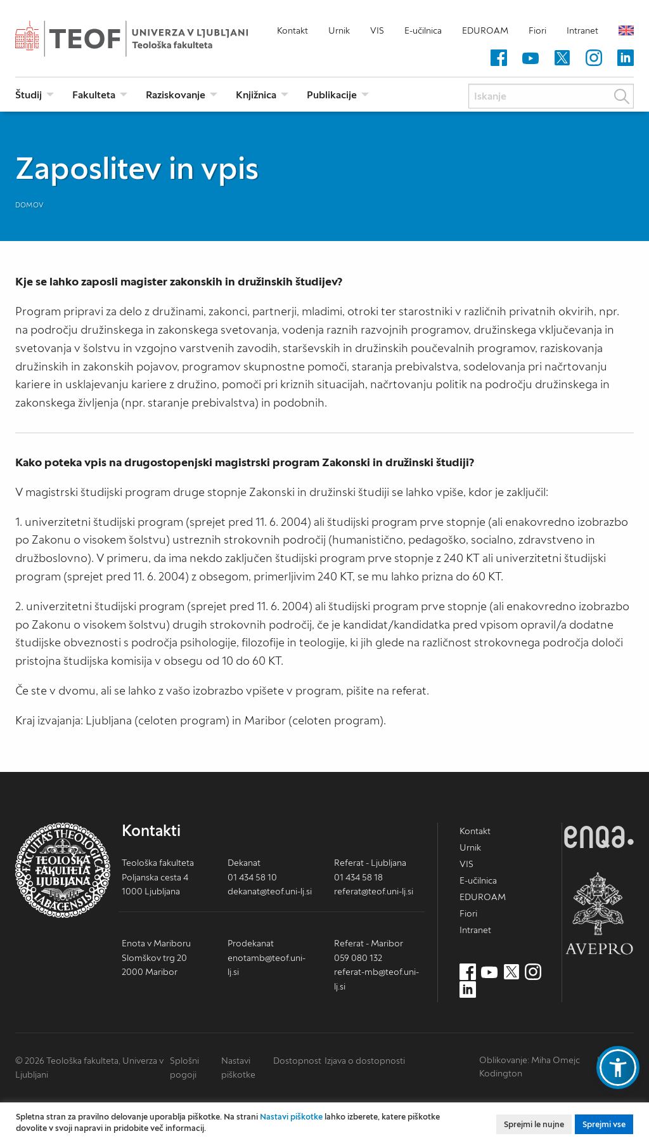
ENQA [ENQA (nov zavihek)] (599, 837)
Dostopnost (297, 1060)
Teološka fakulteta (151, 38)
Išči (622, 96)
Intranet (582, 30)
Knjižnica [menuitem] (256, 94)
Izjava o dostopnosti (364, 1060)
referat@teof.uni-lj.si (373, 891)
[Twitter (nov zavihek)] (562, 58)
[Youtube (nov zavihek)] (530, 58)
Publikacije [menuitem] (332, 94)
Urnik (339, 30)
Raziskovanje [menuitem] (175, 94)
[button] (618, 1067)
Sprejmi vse (604, 1124)
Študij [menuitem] (28, 94)
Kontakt (292, 30)
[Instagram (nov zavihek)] (594, 58)
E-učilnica (423, 30)
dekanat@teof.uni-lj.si (270, 891)
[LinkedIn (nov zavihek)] (625, 58)
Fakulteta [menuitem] (93, 94)
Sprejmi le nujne (534, 1124)
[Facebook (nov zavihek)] (499, 58)
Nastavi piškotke (291, 1116)
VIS (377, 30)
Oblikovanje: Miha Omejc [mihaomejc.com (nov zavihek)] (529, 1060)
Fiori (537, 30)
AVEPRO (599, 913)
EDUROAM (485, 30)
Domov (29, 204)
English (626, 30)
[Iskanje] (551, 96)
